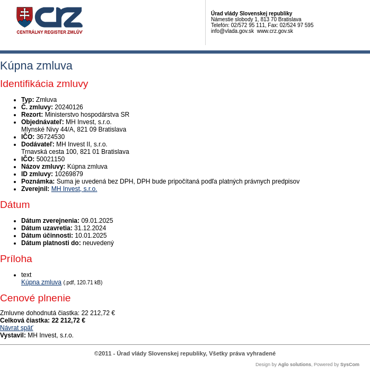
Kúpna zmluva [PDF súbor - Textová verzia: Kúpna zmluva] (41, 282)
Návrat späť (16, 328)
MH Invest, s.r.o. (74, 189)
